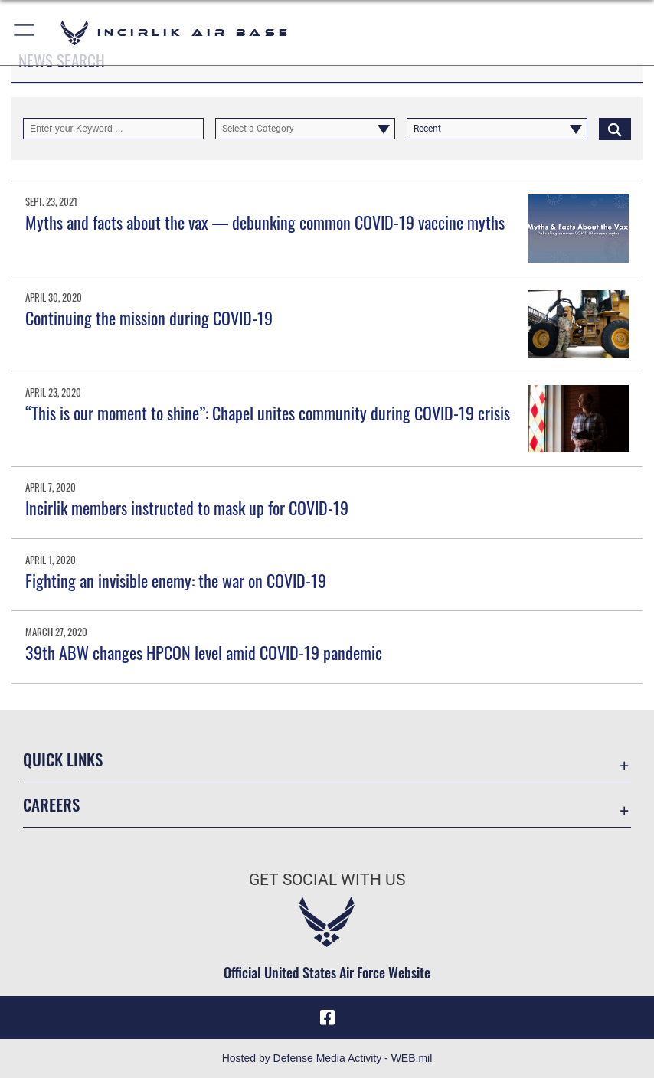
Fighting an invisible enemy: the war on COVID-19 (175, 580)
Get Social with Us (327, 879)
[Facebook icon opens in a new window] (327, 1017)
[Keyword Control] (113, 128)
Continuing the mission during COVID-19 (149, 317)
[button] (25, 32)
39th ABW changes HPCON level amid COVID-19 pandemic (203, 652)
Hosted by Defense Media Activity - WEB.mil (327, 1058)
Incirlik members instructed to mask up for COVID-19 (186, 507)
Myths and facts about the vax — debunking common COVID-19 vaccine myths (265, 222)
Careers (51, 804)
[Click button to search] (615, 128)
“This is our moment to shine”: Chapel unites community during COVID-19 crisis (267, 412)
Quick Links (63, 759)
